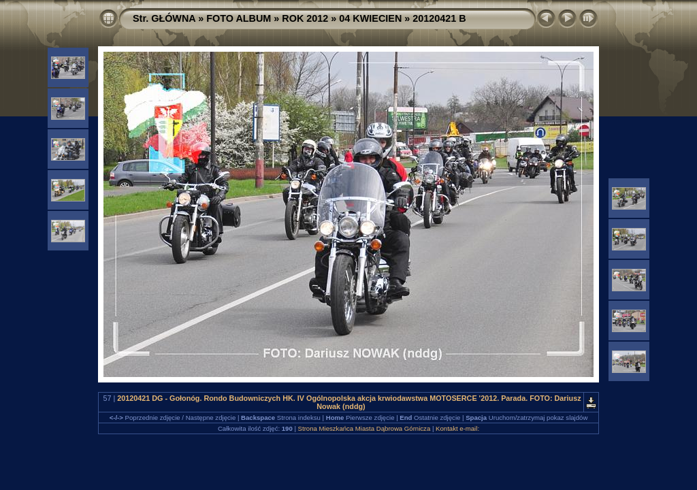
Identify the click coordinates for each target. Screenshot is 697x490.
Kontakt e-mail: (457, 428)
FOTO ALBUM (238, 18)
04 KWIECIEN (370, 18)
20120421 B (439, 18)
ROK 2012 (305, 18)
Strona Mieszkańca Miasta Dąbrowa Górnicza (364, 428)
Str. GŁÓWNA (164, 18)
